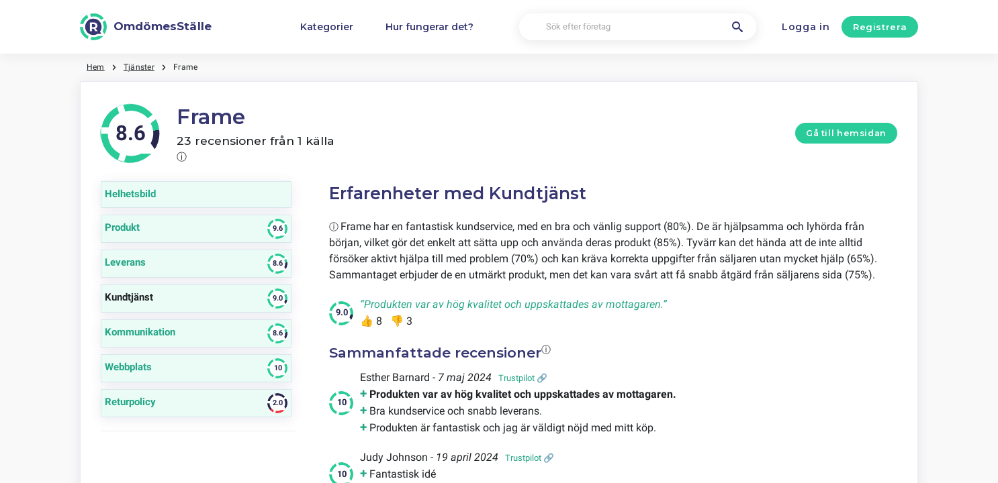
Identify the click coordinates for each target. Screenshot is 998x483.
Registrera (880, 26)
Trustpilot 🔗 (522, 378)
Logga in (806, 27)
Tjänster (139, 67)
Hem (96, 67)
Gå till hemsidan (846, 133)
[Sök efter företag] (638, 27)
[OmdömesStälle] (146, 27)
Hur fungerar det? (429, 27)
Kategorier (326, 27)
